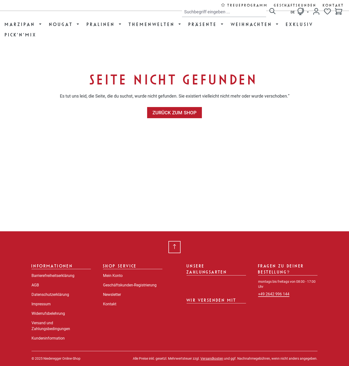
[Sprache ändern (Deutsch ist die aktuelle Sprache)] (300, 11)
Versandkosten (211, 358)
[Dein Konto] (316, 11)
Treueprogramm (248, 5)
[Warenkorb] (338, 12)
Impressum (41, 304)
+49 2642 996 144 (273, 294)
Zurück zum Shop (174, 113)
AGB (35, 285)
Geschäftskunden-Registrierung (130, 285)
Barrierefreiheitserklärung (53, 275)
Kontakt (333, 5)
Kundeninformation (48, 338)
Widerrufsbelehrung (48, 313)
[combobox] (224, 12)
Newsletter (112, 294)
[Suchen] (272, 12)
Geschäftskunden (295, 5)
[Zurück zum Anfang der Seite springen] (174, 247)
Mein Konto (113, 275)
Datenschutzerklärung (50, 294)
